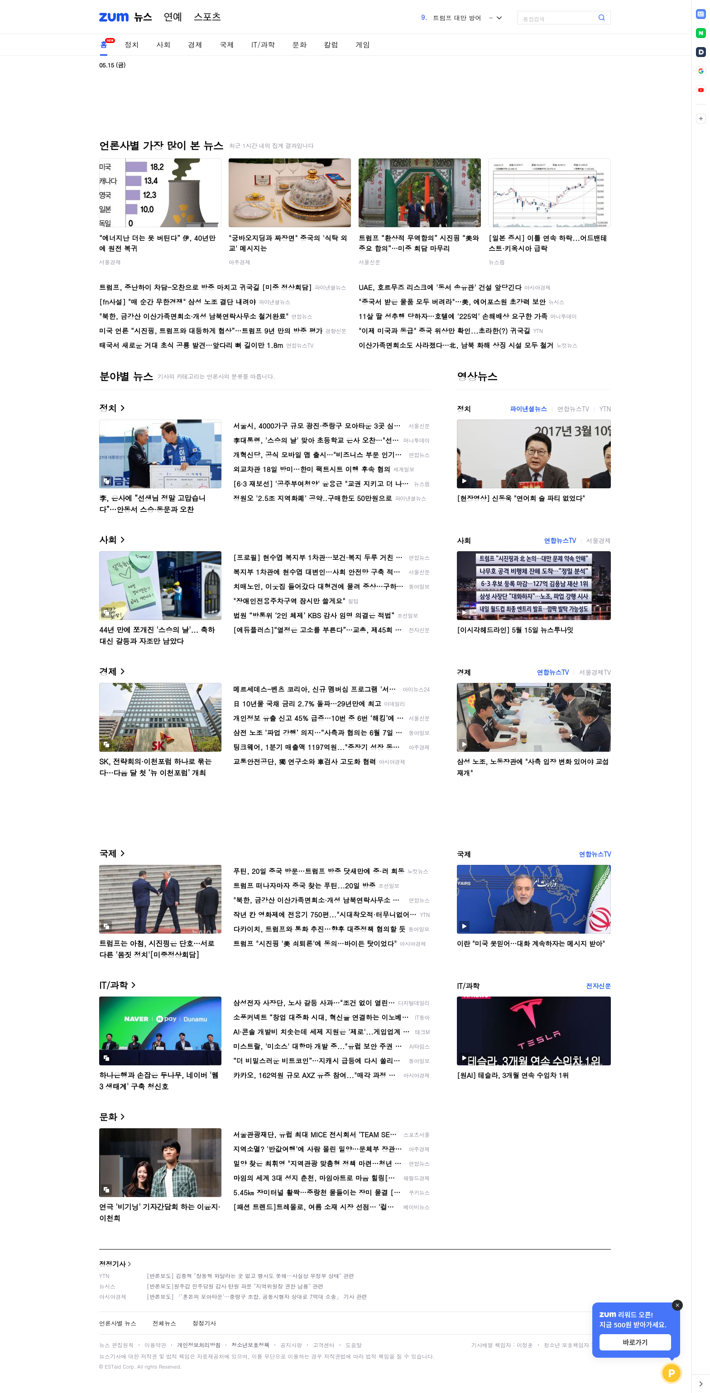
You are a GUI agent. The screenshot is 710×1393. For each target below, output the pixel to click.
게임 (362, 44)
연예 (173, 17)
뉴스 (143, 17)
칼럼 (331, 44)
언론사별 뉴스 (117, 1323)
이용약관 (155, 1345)
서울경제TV (595, 672)
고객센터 (324, 1345)
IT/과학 (263, 44)
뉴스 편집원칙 (116, 1345)
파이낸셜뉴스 (528, 408)
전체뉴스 (164, 1323)
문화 (299, 44)
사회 (163, 44)
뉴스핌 (497, 262)
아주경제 (239, 262)
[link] (701, 14)
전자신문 (598, 985)
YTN (605, 408)
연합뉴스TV (573, 408)
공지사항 (291, 1345)
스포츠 (207, 17)
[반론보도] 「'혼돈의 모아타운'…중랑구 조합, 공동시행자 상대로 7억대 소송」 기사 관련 (257, 1296)
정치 (132, 44)
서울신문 (369, 262)
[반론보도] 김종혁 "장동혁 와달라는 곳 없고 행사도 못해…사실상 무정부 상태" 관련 (250, 1275)
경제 (195, 44)
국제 (227, 44)
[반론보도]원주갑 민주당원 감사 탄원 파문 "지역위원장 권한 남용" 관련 (235, 1286)
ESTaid (113, 1366)
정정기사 (112, 1264)
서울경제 (110, 262)
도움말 (353, 1345)
